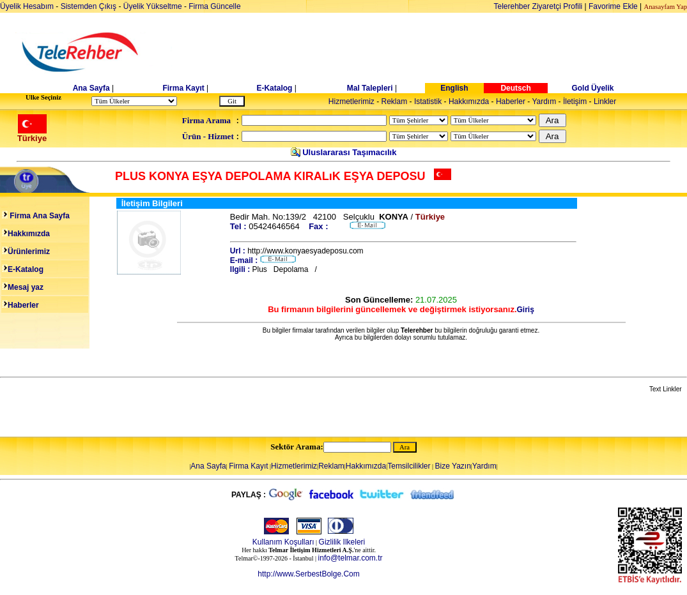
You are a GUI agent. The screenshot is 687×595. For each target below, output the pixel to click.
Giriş (525, 309)
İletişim (575, 101)
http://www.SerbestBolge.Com (308, 573)
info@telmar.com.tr (350, 558)
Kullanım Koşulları (283, 542)
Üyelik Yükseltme (152, 6)
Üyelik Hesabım (27, 6)
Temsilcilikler (408, 466)
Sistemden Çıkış (88, 6)
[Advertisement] (442, 52)
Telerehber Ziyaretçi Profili (538, 6)
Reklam (395, 101)
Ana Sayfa (91, 88)
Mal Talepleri (370, 88)
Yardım (544, 101)
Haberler (510, 101)
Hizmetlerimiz (351, 101)
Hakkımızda (469, 101)
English (454, 88)
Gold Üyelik (592, 88)
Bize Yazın (453, 466)
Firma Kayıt (183, 88)
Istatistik (428, 101)
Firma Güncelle (214, 6)
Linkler (605, 101)
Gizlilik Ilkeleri (342, 542)
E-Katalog (274, 88)
